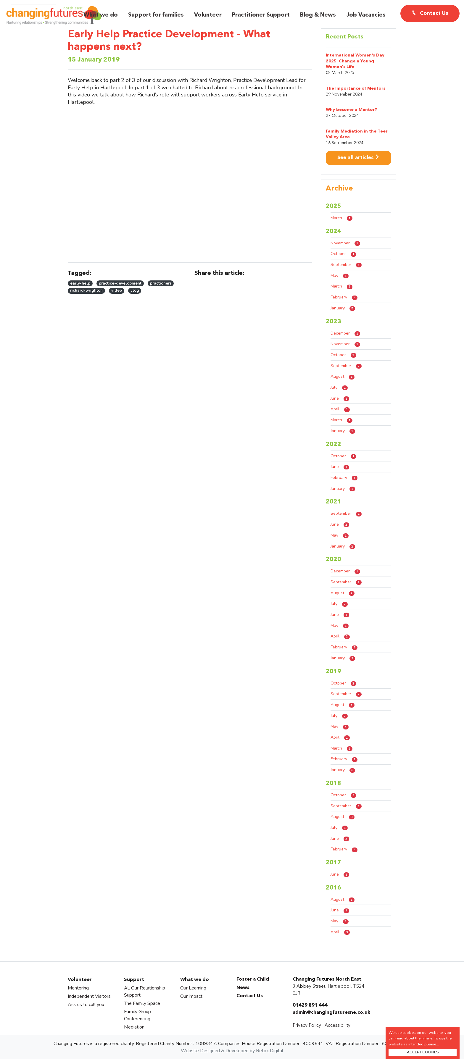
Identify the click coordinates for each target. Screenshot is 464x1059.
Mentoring (78, 988)
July (339, 387)
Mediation (134, 1027)
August (343, 376)
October (343, 253)
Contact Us (249, 996)
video (116, 290)
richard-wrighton (86, 290)
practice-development (120, 283)
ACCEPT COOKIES (423, 1052)
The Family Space (142, 1003)
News (242, 987)
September (346, 264)
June (340, 398)
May (340, 275)
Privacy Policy (307, 1025)
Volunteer (208, 15)
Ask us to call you (86, 1004)
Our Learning (193, 988)
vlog (134, 290)
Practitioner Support (261, 15)
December (345, 333)
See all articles (358, 157)
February (344, 297)
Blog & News (318, 15)
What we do (100, 15)
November (345, 243)
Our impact (191, 996)
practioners (161, 283)
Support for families (156, 15)
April (340, 409)
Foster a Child (252, 979)
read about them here (413, 1038)
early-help (80, 283)
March (341, 218)
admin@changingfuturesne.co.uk (331, 1012)
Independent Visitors (89, 996)
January (343, 308)
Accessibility (337, 1025)
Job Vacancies (366, 15)
